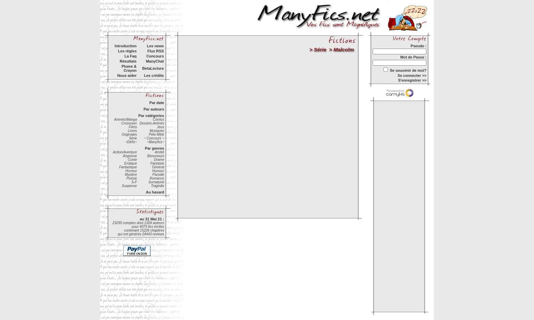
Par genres (154, 148)
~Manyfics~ (155, 142)
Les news (155, 46)
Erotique (130, 163)
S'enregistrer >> (412, 80)
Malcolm (343, 49)
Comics (158, 119)
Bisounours (155, 156)
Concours (155, 56)
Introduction (126, 46)
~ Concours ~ (154, 138)
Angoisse (130, 156)
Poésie (131, 178)
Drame (159, 160)
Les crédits (154, 75)
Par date (157, 103)
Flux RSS (155, 51)
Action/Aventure (125, 152)
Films (133, 127)
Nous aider (127, 75)
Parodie (158, 174)
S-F (134, 182)
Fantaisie (157, 163)
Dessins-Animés (152, 123)
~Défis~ (131, 142)
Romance (157, 178)
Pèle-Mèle (156, 134)
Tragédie (157, 186)
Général (158, 167)
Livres (132, 131)
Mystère (131, 174)
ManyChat (155, 61)
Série (133, 138)
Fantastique (128, 167)
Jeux (160, 127)
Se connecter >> (411, 75)
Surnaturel (156, 182)
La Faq (131, 56)
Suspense (129, 186)
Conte (132, 160)
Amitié (159, 152)
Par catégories (151, 116)
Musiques (157, 131)
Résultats (128, 61)
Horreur (131, 171)
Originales (129, 134)
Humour (158, 171)
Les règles (127, 51)
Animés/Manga (125, 119)
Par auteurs (153, 109)
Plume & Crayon (129, 68)
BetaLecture (153, 68)
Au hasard (155, 192)
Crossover (129, 123)
